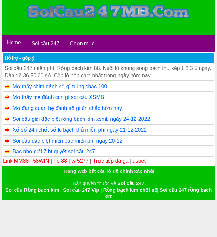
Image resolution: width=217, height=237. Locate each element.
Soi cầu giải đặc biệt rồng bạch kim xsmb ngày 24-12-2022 (81, 119)
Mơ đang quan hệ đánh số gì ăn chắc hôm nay (67, 108)
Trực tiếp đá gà (110, 161)
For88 (60, 161)
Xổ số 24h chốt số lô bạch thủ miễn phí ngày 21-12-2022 (79, 130)
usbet (139, 161)
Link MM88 (16, 161)
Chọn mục (82, 43)
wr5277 (79, 161)
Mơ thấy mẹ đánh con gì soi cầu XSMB (58, 97)
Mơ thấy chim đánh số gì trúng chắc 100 (59, 86)
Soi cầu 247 (46, 43)
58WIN (41, 161)
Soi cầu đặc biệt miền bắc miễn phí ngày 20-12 (67, 141)
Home (14, 42)
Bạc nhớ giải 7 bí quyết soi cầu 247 (53, 151)
